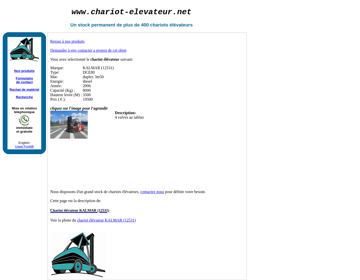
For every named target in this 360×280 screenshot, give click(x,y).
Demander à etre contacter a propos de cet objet (88, 50)
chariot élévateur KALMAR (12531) (106, 220)
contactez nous (152, 192)
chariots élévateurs (171, 24)
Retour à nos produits (67, 41)
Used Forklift (24, 146)
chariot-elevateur (131, 12)
